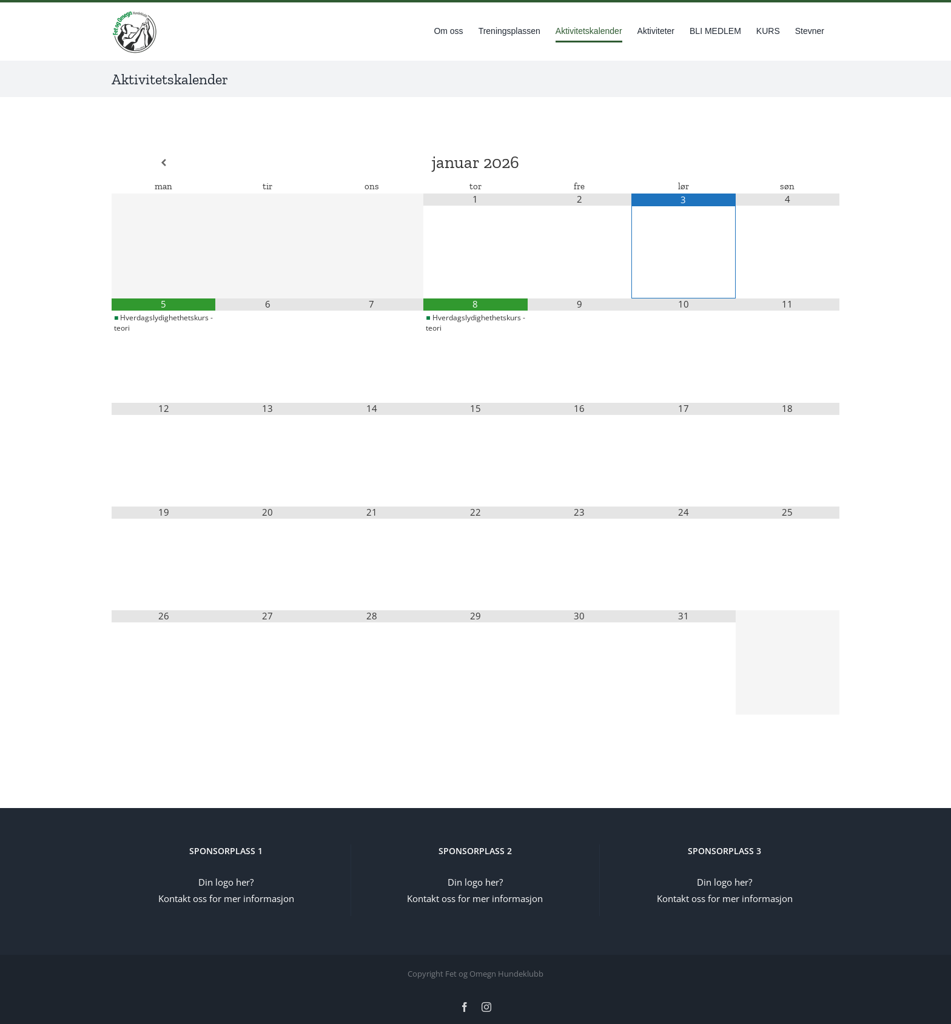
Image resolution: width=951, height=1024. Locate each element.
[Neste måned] (787, 162)
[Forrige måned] (163, 162)
